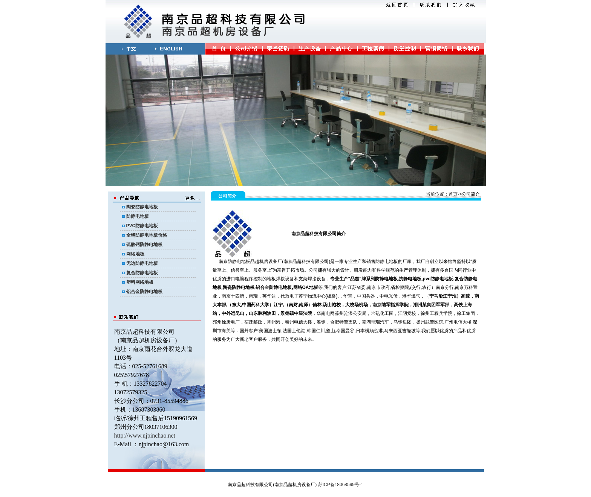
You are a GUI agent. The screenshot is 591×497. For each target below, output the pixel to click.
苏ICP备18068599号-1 (340, 484)
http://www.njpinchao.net (145, 435)
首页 (453, 194)
